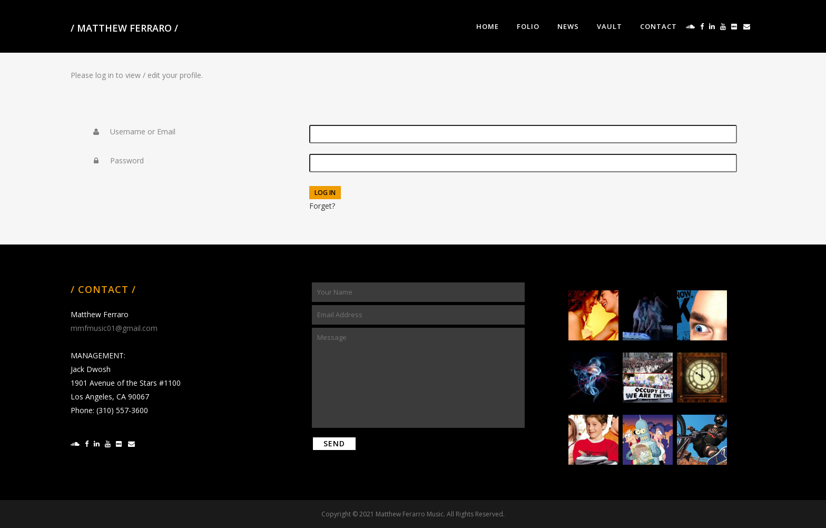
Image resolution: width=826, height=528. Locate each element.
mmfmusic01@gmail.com (114, 328)
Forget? (322, 206)
